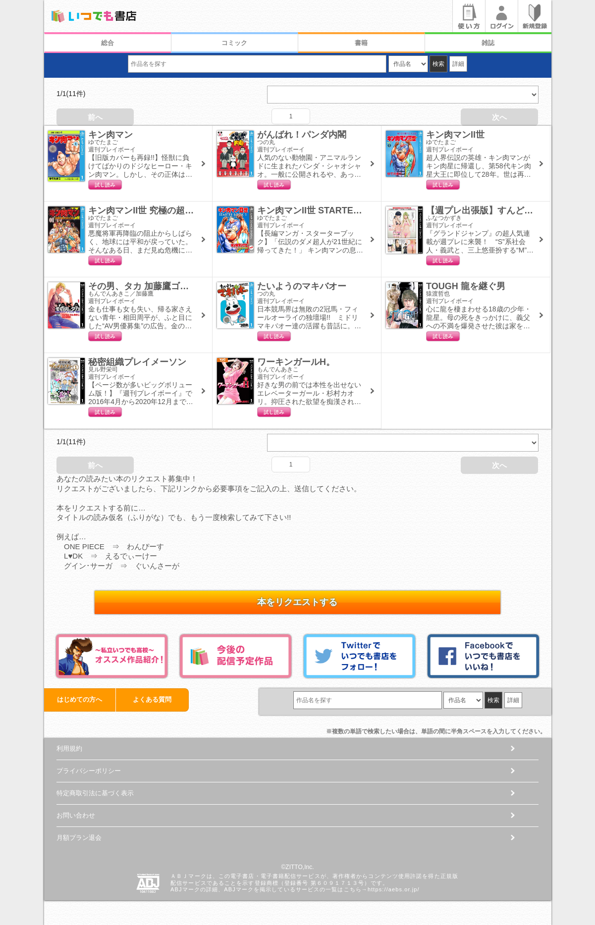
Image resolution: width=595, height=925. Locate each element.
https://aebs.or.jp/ (394, 889)
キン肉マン (110, 135)
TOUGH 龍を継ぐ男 (465, 286)
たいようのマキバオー (301, 286)
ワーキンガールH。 (296, 362)
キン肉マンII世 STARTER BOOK (323, 210)
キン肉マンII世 (455, 135)
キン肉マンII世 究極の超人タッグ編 (158, 210)
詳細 (458, 63)
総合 (107, 43)
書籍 (361, 43)
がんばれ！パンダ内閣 (301, 135)
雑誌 (488, 43)
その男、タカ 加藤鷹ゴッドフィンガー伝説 (174, 286)
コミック (234, 43)
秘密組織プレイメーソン (137, 362)
